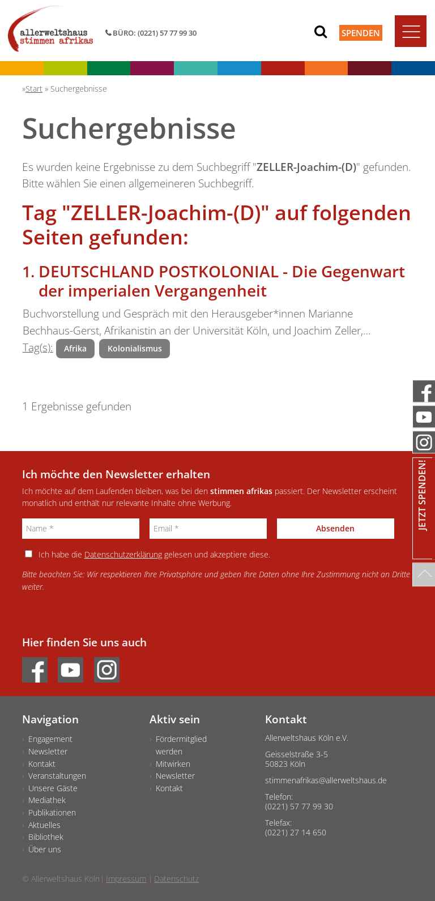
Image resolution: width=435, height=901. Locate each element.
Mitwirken (173, 763)
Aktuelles (44, 825)
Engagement (50, 738)
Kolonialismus (135, 348)
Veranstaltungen (57, 775)
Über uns (44, 849)
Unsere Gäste (53, 788)
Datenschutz (176, 878)
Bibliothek (45, 836)
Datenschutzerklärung (123, 554)
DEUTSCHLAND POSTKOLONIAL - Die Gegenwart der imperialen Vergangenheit (222, 280)
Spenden (361, 32)
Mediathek (47, 800)
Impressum (126, 878)
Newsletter (47, 751)
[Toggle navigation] (411, 31)
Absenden (335, 528)
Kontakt (42, 763)
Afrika (75, 348)
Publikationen (52, 812)
